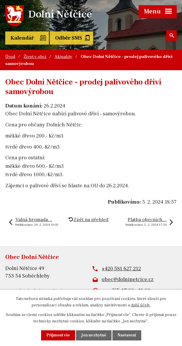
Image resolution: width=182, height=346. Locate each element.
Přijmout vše (58, 335)
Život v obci (35, 56)
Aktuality (63, 56)
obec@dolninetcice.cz (127, 279)
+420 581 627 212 (121, 268)
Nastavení (127, 335)
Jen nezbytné (93, 335)
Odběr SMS (68, 38)
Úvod (10, 56)
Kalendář (22, 38)
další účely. (141, 305)
